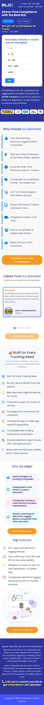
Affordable (8, 21)
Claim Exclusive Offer (22, 336)
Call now (10, 681)
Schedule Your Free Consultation (22, 260)
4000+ (22, 72)
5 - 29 (22, 54)
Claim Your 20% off (22, 630)
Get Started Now (22, 531)
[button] (15, 328)
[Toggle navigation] (29, 5)
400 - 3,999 (22, 66)
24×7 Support (23, 21)
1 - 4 (22, 48)
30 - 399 (22, 60)
